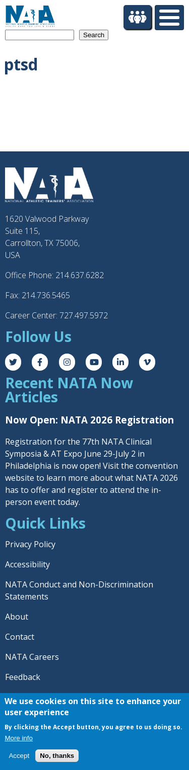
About (16, 616)
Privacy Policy (30, 544)
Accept (19, 755)
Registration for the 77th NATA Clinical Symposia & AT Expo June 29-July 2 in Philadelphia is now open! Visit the (78, 453)
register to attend (101, 489)
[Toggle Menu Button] (169, 17)
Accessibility (27, 564)
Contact (19, 636)
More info (19, 738)
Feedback (22, 676)
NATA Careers (32, 656)
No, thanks (57, 755)
